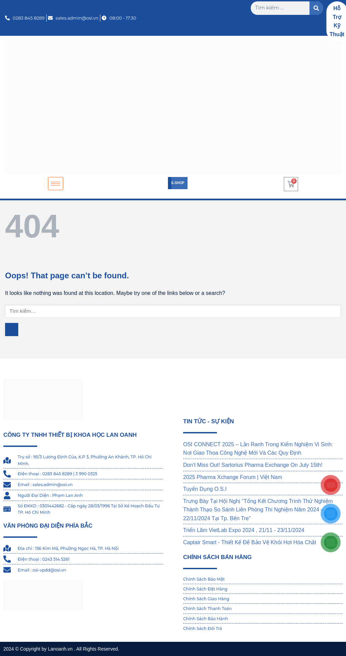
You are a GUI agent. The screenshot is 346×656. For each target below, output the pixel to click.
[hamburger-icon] (55, 183)
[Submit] (11, 329)
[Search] (316, 8)
